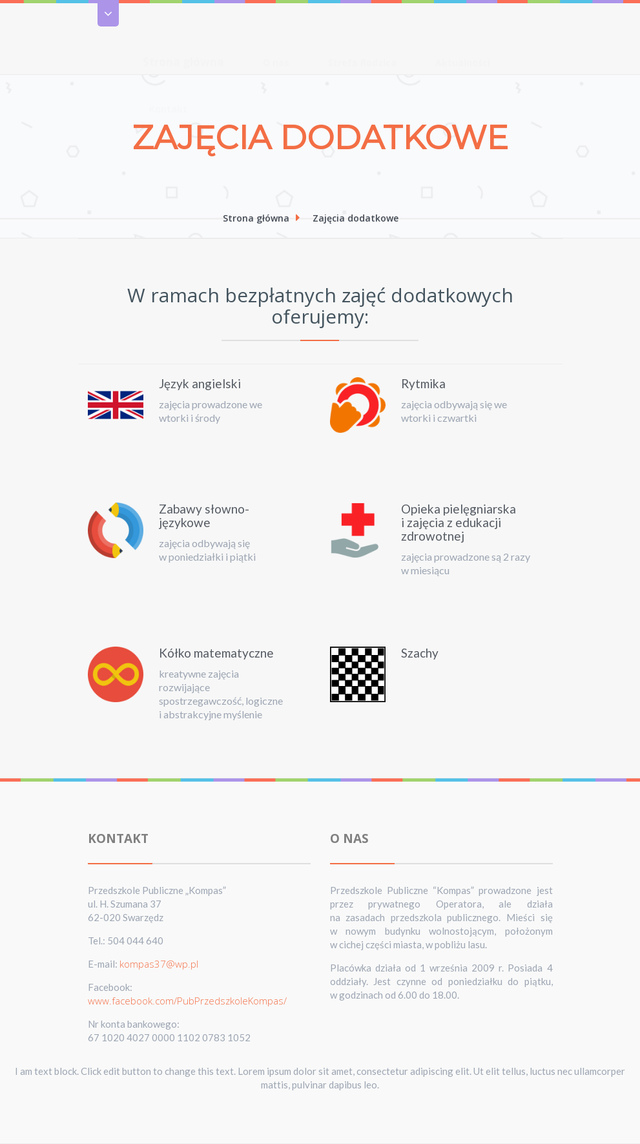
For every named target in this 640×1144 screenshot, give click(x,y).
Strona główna (183, 36)
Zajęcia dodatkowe (355, 218)
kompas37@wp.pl (158, 963)
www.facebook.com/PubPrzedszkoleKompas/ (187, 1000)
